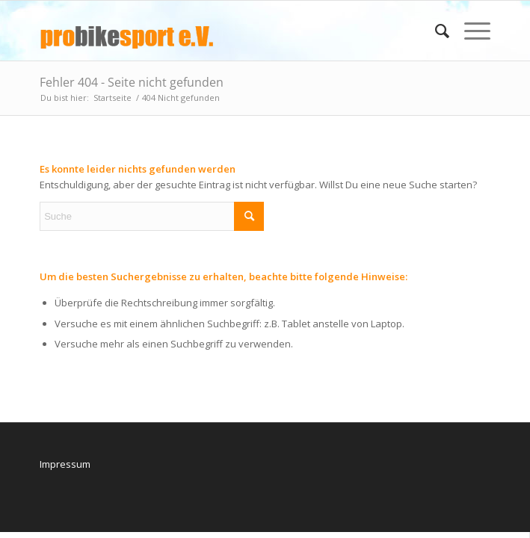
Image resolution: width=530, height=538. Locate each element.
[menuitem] (434, 31)
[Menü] (469, 31)
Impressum (65, 464)
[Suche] (434, 31)
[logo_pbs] (220, 31)
